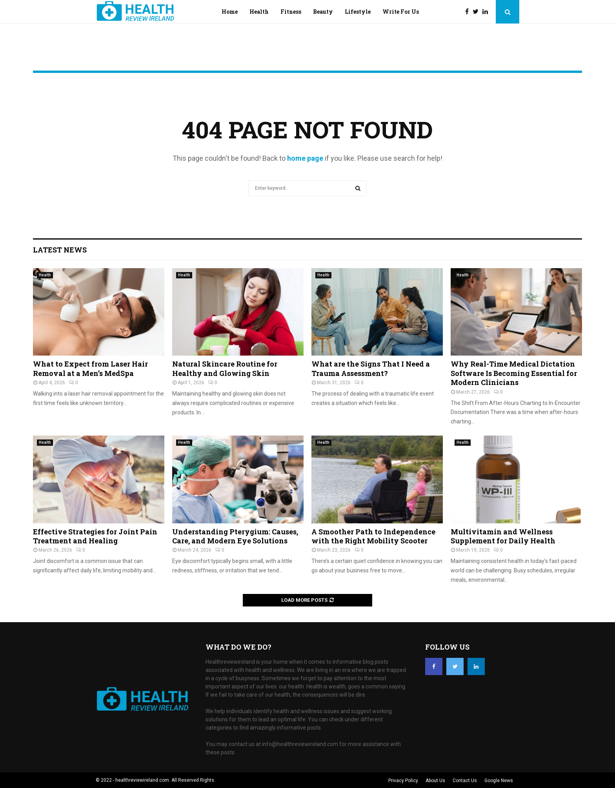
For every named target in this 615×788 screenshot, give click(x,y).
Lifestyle (358, 11)
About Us (435, 780)
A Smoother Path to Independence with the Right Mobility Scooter (373, 536)
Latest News (60, 249)
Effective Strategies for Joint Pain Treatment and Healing (95, 536)
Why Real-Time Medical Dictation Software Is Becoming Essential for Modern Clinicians (514, 373)
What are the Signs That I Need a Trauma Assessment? (370, 368)
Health (259, 11)
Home (230, 11)
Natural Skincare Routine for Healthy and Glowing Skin (224, 368)
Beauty (323, 11)
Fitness (290, 11)
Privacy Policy (403, 780)
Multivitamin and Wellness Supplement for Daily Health (503, 536)
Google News (498, 780)
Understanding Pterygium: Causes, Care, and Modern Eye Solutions (235, 536)
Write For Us (400, 11)
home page (305, 158)
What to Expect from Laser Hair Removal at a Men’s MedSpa (90, 368)
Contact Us (465, 780)
